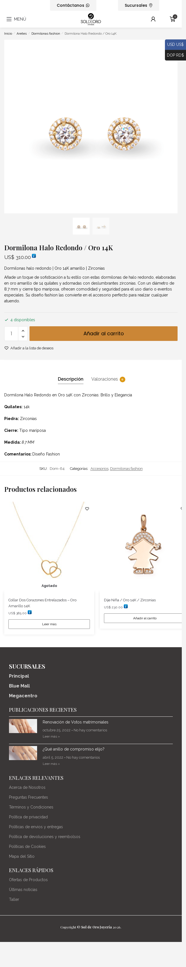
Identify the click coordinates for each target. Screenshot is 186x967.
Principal (19, 676)
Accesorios (99, 468)
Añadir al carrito (103, 333)
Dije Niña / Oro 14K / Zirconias (130, 600)
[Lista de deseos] (87, 508)
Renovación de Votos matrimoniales (75, 722)
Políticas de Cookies (27, 846)
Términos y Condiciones (31, 807)
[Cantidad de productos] (11, 333)
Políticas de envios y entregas (36, 827)
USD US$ (174, 44)
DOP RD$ (174, 55)
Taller (14, 899)
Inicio (8, 33)
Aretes (22, 33)
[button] (23, 331)
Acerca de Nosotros (27, 787)
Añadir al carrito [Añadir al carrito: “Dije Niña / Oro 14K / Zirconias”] (144, 618)
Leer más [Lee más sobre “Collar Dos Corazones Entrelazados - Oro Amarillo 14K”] (49, 624)
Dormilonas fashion (45, 33)
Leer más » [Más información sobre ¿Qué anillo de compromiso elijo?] (51, 764)
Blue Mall (19, 686)
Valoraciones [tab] (104, 379)
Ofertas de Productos (28, 879)
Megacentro (23, 695)
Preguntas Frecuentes (28, 797)
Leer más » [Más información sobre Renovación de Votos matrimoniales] (51, 736)
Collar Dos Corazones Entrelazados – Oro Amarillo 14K (42, 603)
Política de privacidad (28, 817)
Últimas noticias (23, 889)
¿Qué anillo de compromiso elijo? (74, 749)
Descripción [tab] (70, 379)
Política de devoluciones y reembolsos (44, 836)
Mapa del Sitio (22, 856)
